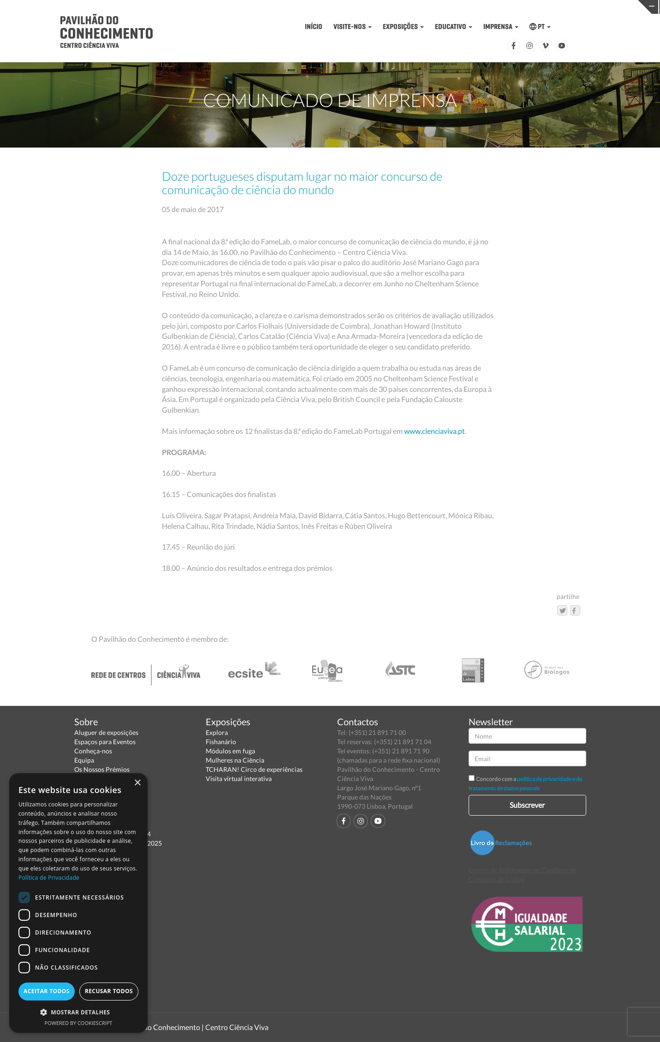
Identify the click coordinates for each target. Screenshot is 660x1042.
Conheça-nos (93, 751)
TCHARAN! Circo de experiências (254, 769)
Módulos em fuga (230, 751)
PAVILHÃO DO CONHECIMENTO (327, 7)
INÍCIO (313, 26)
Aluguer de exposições (106, 732)
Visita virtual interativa (239, 778)
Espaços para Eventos (105, 742)
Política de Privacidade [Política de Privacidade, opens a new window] (48, 878)
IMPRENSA (500, 26)
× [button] (137, 783)
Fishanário (221, 742)
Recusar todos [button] (109, 991)
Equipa (84, 760)
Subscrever (527, 804)
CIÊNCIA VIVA (470, 6)
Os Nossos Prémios (102, 769)
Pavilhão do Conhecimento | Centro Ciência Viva (191, 1027)
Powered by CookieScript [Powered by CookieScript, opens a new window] (79, 1022)
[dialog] (78, 903)
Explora (217, 732)
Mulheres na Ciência (235, 760)
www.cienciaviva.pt (434, 430)
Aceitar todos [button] (47, 991)
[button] (78, 1011)
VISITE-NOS (352, 26)
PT (540, 26)
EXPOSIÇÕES (403, 26)
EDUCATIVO (453, 26)
